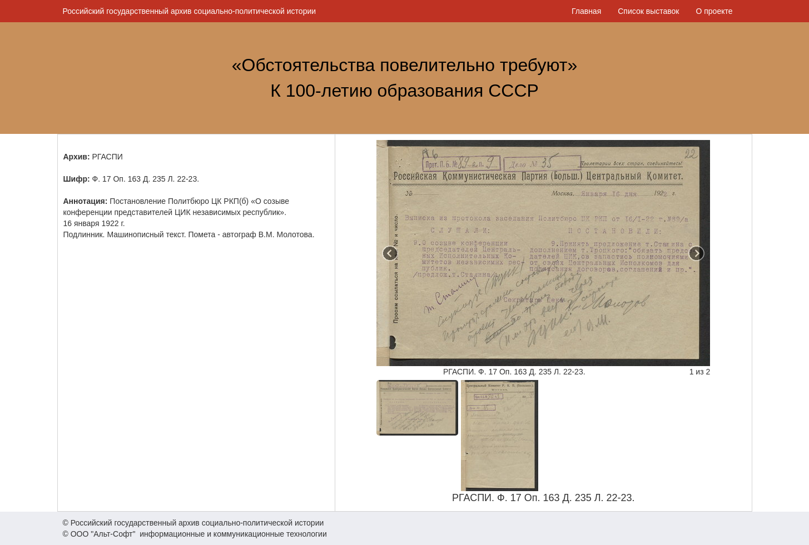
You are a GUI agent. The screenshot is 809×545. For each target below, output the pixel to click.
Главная (586, 11)
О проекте (714, 11)
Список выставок (648, 11)
